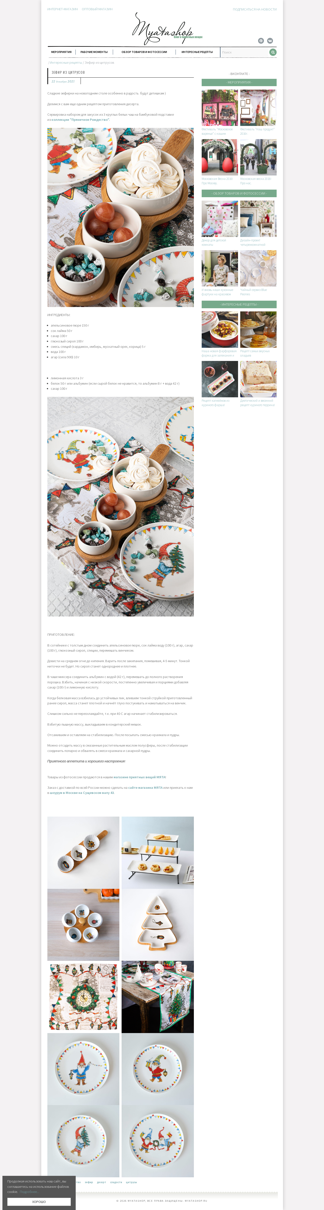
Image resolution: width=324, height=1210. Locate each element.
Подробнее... (29, 1191)
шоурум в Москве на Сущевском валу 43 (82, 792)
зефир (89, 1182)
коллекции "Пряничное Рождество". (81, 119)
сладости (116, 1182)
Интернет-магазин (62, 9)
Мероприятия (61, 52)
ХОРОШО (39, 1202)
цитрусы (131, 1182)
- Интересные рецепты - (239, 304)
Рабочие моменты (94, 52)
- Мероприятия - (239, 82)
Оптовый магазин (97, 9)
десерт (101, 1182)
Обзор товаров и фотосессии (144, 52)
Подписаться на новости (255, 9)
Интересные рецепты (197, 52)
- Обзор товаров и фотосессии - (239, 193)
